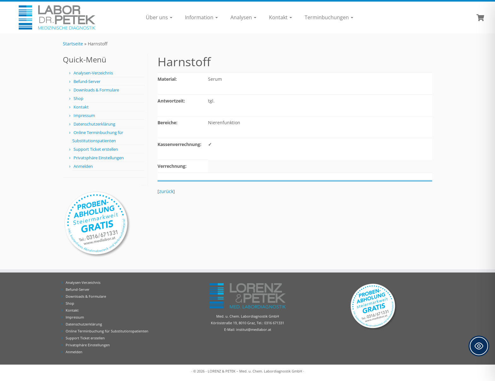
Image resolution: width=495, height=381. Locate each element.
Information (201, 17)
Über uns (159, 17)
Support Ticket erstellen (96, 149)
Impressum (84, 115)
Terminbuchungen (329, 17)
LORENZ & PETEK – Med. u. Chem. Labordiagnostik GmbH (255, 371)
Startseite (73, 44)
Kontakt (280, 17)
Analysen (243, 17)
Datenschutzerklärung (94, 124)
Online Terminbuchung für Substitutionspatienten (107, 331)
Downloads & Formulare (96, 90)
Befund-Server (87, 81)
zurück (166, 191)
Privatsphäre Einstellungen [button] (99, 158)
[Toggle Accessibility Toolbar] (479, 346)
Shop (78, 98)
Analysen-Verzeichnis (93, 73)
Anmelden (83, 166)
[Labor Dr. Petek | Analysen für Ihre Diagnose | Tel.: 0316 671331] (57, 17)
